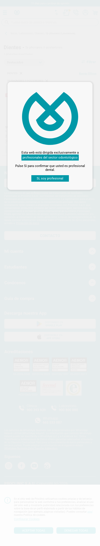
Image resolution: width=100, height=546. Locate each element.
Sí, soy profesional (50, 178)
